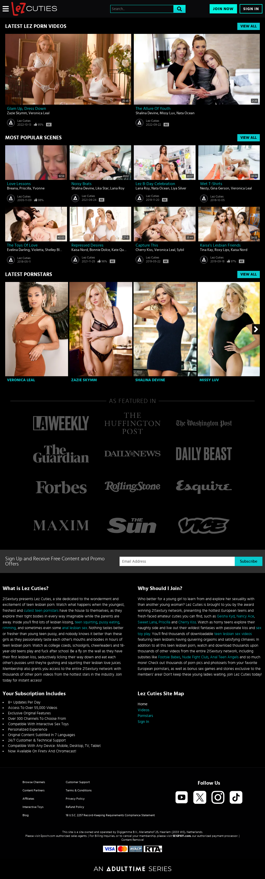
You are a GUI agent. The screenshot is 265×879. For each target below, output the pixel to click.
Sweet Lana (147, 622)
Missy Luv (167, 113)
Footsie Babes (169, 657)
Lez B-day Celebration (155, 184)
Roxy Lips (222, 250)
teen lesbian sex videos (233, 634)
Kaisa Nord (79, 250)
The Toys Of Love (22, 245)
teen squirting (86, 622)
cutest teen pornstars (41, 611)
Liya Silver (178, 188)
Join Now (223, 9)
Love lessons (19, 184)
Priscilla (25, 188)
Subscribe (248, 561)
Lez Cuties (24, 120)
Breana (12, 188)
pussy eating (109, 622)
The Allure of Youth (153, 108)
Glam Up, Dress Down (26, 108)
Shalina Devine (147, 113)
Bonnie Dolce (100, 250)
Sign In (251, 9)
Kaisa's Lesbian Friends (220, 245)
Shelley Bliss (54, 250)
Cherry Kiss (144, 250)
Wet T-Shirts (211, 184)
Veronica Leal (38, 113)
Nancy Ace (245, 616)
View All (248, 26)
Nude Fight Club (195, 657)
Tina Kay (206, 250)
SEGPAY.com (182, 835)
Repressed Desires (87, 245)
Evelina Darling (18, 250)
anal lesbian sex (74, 628)
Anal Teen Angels (224, 657)
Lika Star (102, 188)
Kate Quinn (120, 250)
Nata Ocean (185, 113)
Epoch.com (48, 835)
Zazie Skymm (17, 113)
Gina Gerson (219, 188)
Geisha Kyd (226, 616)
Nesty (204, 188)
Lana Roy (117, 188)
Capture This (147, 245)
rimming (9, 628)
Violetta (37, 250)
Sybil (180, 250)
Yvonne (39, 188)
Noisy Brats (81, 184)
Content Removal (132, 839)
